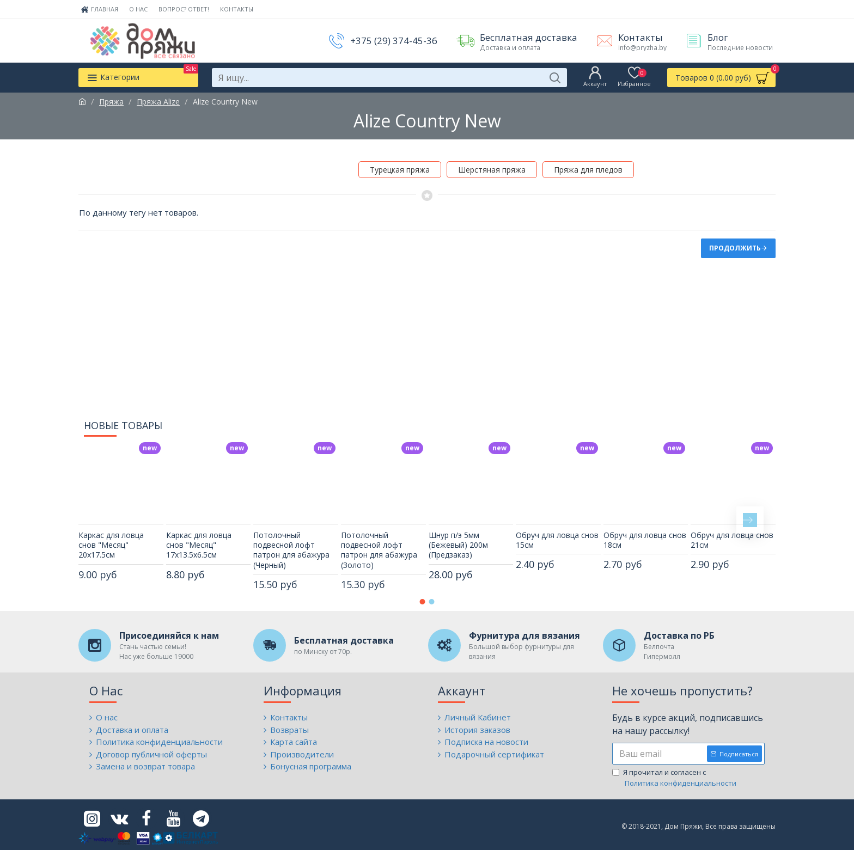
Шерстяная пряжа (492, 169)
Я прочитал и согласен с (675, 777)
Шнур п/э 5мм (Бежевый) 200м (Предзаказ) (458, 538)
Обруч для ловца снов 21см (732, 533)
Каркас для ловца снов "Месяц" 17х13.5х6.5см (198, 538)
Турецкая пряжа (400, 169)
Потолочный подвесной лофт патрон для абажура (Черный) (291, 543)
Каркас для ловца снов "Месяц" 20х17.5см (111, 538)
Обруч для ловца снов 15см (557, 533)
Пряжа (111, 101)
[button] (750, 513)
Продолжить (735, 248)
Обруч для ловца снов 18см (644, 533)
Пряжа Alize (158, 101)
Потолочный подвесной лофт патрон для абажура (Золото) (379, 543)
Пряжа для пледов (588, 169)
